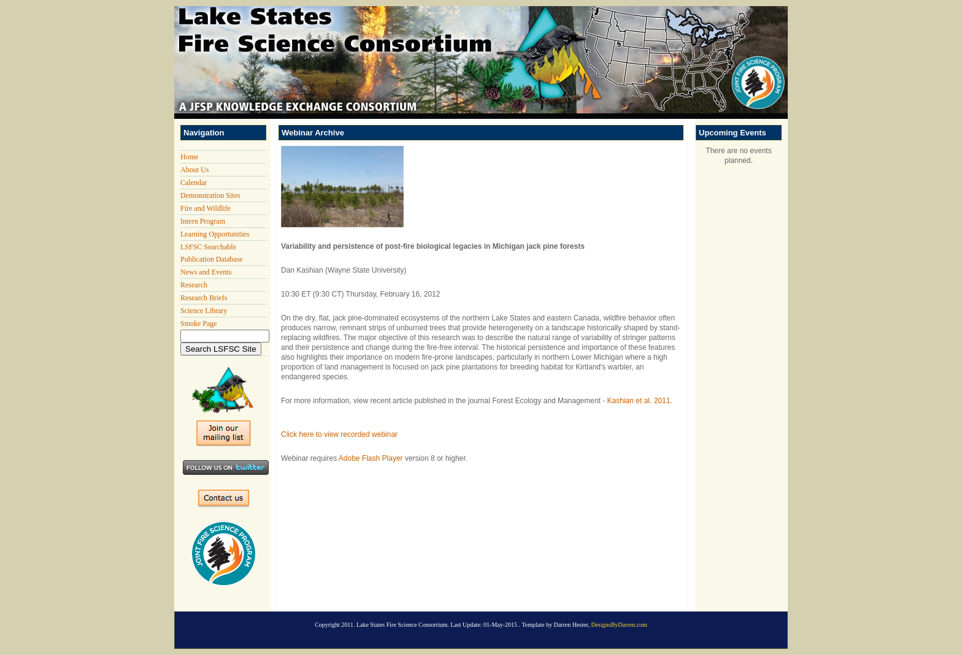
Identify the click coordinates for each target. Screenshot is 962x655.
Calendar (193, 182)
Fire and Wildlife (205, 208)
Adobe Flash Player (371, 458)
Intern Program (202, 221)
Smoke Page (198, 323)
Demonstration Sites (210, 195)
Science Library (203, 310)
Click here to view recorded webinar (339, 434)
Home (189, 157)
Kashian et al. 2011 (639, 400)
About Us (194, 169)
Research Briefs (203, 297)
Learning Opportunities (214, 234)
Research (193, 285)
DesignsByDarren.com (619, 624)
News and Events (205, 272)
